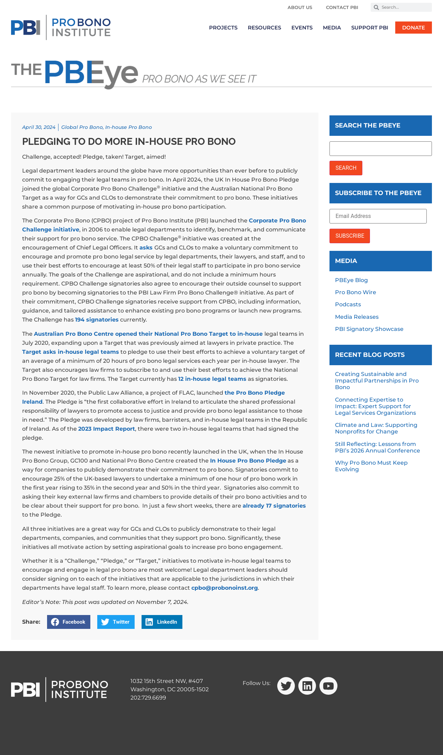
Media (332, 27)
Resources (264, 27)
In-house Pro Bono (128, 127)
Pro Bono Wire (355, 292)
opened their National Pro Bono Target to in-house (189, 334)
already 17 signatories (274, 505)
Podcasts (348, 304)
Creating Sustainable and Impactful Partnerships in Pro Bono (377, 380)
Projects (223, 27)
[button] (68, 622)
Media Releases (357, 317)
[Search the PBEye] (380, 148)
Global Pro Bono (82, 127)
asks (146, 247)
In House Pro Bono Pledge (248, 460)
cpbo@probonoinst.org (224, 588)
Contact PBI (342, 7)
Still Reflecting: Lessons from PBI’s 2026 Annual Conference (377, 447)
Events (302, 27)
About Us (300, 7)
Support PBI (369, 27)
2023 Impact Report (106, 428)
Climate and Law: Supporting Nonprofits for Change (376, 428)
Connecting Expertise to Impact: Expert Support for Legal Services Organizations (375, 406)
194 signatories (97, 319)
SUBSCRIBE (349, 235)
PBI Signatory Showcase (369, 329)
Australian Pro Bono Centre (74, 334)
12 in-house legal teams (212, 379)
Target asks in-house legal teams (70, 352)
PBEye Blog (351, 280)
